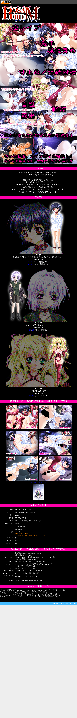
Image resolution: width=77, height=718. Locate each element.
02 (31, 262)
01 (28, 262)
